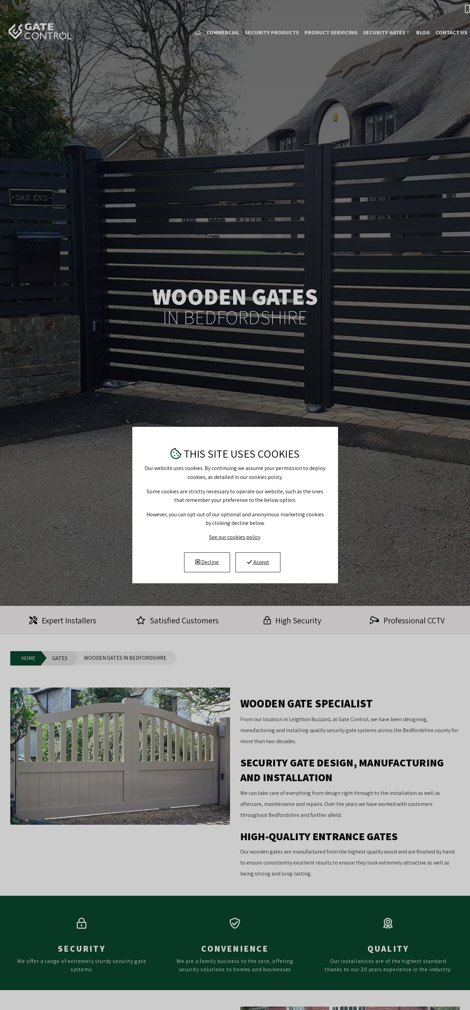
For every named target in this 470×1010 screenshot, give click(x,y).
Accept (258, 562)
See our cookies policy (234, 537)
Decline (207, 562)
